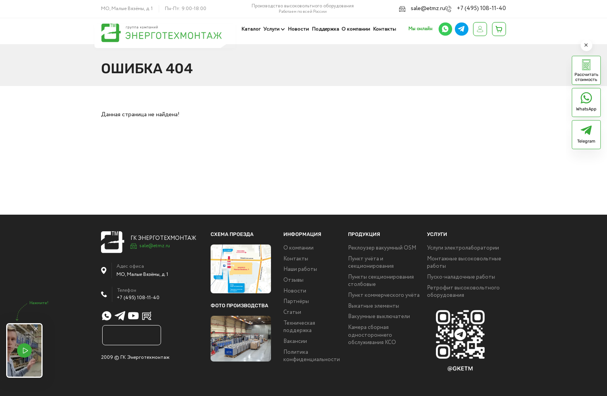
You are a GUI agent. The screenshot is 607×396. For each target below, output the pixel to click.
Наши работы (300, 269)
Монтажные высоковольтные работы (464, 262)
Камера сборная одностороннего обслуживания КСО (372, 335)
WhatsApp (586, 109)
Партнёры (296, 301)
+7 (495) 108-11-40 (484, 8)
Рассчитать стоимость (586, 77)
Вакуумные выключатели (379, 316)
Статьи (292, 312)
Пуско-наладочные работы (461, 277)
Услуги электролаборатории (463, 248)
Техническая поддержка (299, 327)
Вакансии (295, 341)
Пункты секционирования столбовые (381, 281)
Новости (299, 29)
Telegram (586, 141)
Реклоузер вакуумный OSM (382, 248)
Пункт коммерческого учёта (384, 295)
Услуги (273, 29)
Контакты (384, 29)
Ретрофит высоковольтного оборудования (463, 292)
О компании (356, 29)
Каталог (253, 29)
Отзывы (293, 280)
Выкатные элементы (373, 306)
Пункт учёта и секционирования (371, 262)
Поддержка (326, 29)
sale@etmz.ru (432, 8)
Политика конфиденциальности (311, 356)
